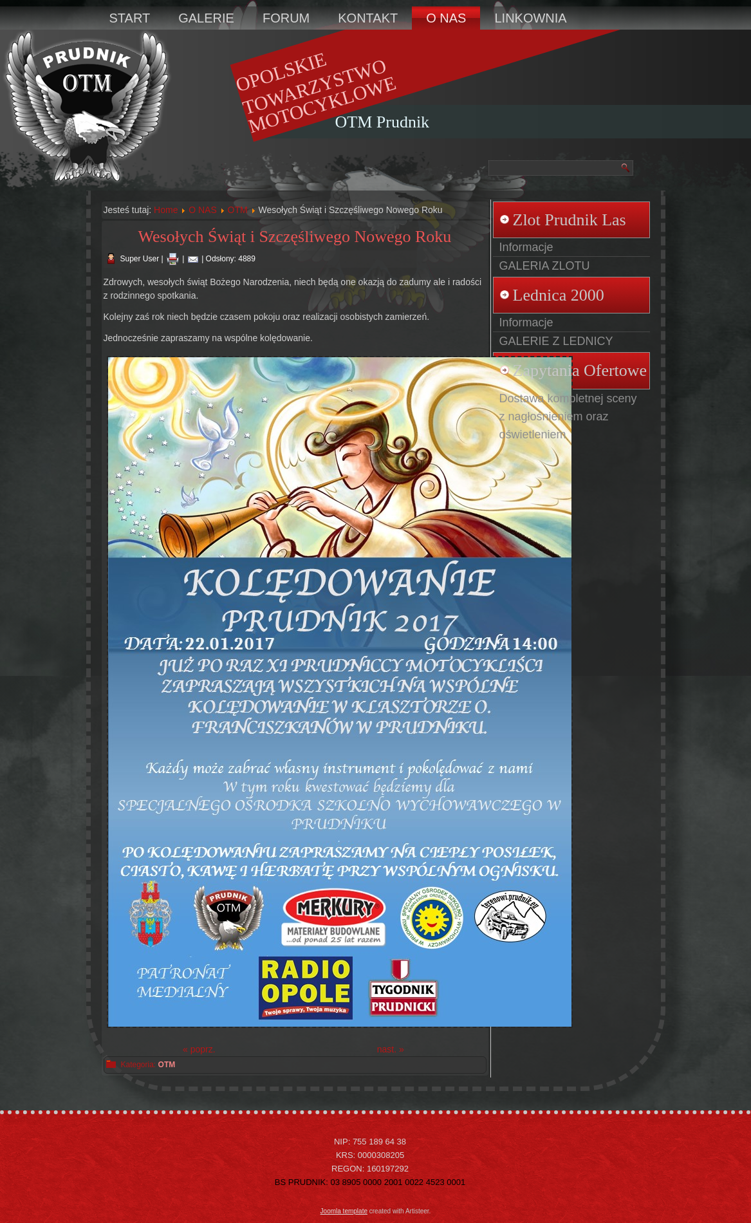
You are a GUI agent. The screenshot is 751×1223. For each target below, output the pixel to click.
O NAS (446, 18)
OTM (238, 210)
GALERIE (206, 18)
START (130, 18)
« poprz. (199, 1049)
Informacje (526, 247)
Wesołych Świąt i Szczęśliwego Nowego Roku (295, 236)
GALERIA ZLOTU (544, 265)
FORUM (286, 18)
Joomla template (343, 1211)
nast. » (390, 1049)
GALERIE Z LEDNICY (556, 341)
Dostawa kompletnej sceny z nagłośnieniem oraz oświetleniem (568, 416)
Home (166, 210)
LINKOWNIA (530, 18)
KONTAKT (368, 18)
